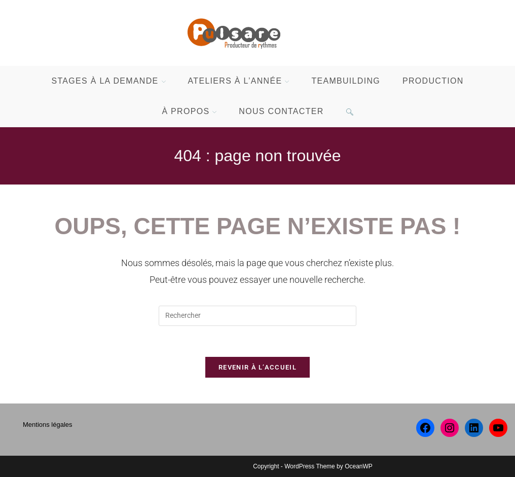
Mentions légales (47, 424)
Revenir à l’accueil (257, 367)
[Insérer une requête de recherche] (257, 316)
